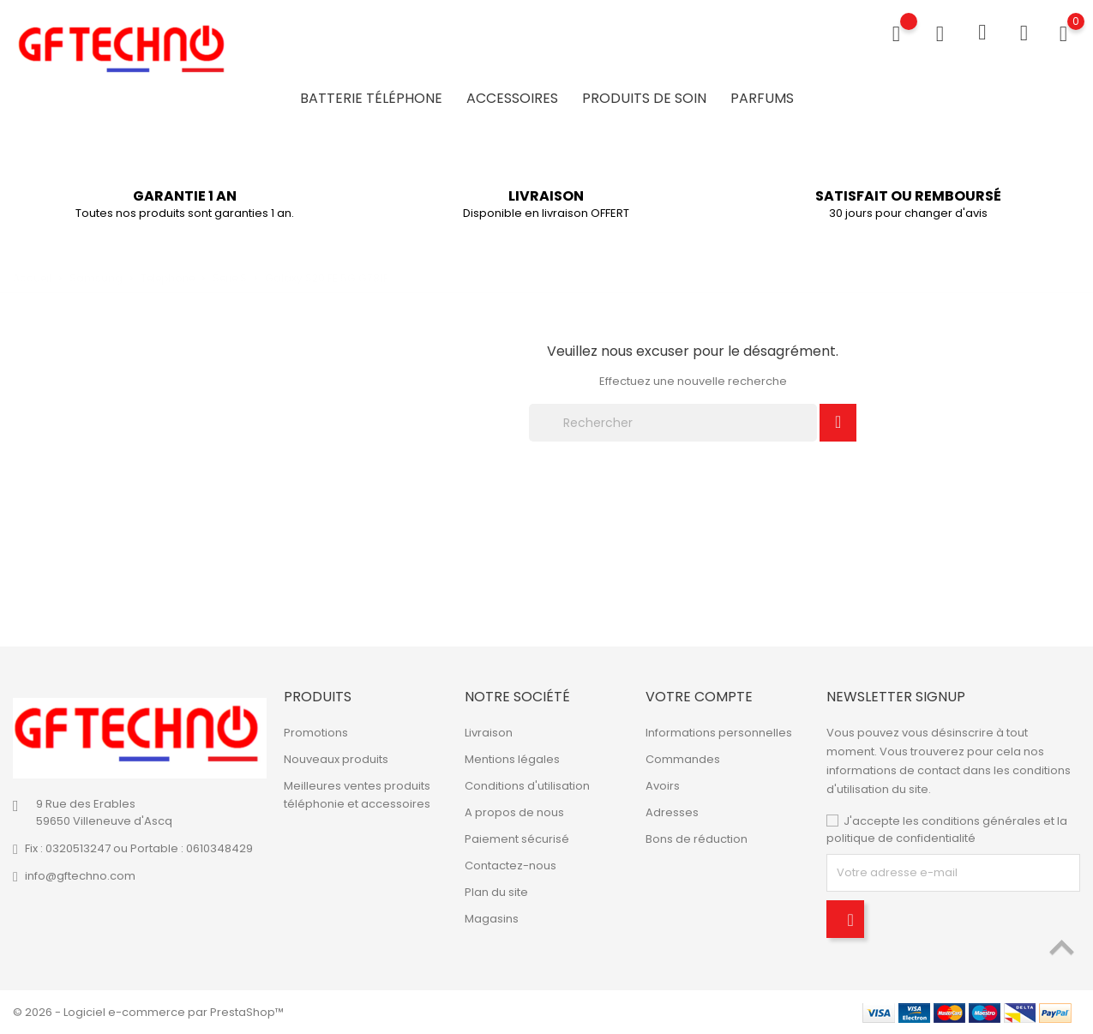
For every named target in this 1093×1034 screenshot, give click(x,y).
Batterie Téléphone (371, 98)
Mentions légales (512, 759)
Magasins (492, 919)
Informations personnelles (719, 732)
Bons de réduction (697, 839)
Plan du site (496, 892)
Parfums (762, 98)
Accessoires (512, 98)
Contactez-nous (510, 865)
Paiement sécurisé (517, 839)
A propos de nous (514, 812)
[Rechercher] (673, 423)
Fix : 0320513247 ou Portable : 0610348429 (139, 848)
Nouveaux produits (336, 759)
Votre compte (699, 696)
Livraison (489, 732)
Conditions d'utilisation (527, 786)
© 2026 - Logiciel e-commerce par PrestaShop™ (148, 1012)
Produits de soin (644, 98)
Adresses (672, 812)
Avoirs (663, 786)
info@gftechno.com (80, 876)
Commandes (683, 759)
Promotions (316, 732)
